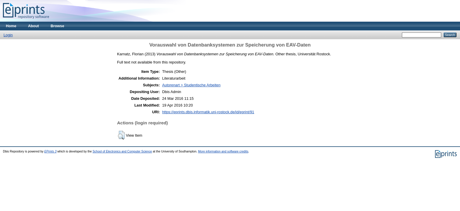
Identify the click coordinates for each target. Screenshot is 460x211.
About (33, 26)
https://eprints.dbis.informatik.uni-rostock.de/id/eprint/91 (208, 112)
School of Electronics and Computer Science (122, 151)
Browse (57, 26)
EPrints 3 (50, 151)
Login (8, 35)
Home (11, 26)
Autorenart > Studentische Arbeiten (191, 85)
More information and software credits (223, 151)
